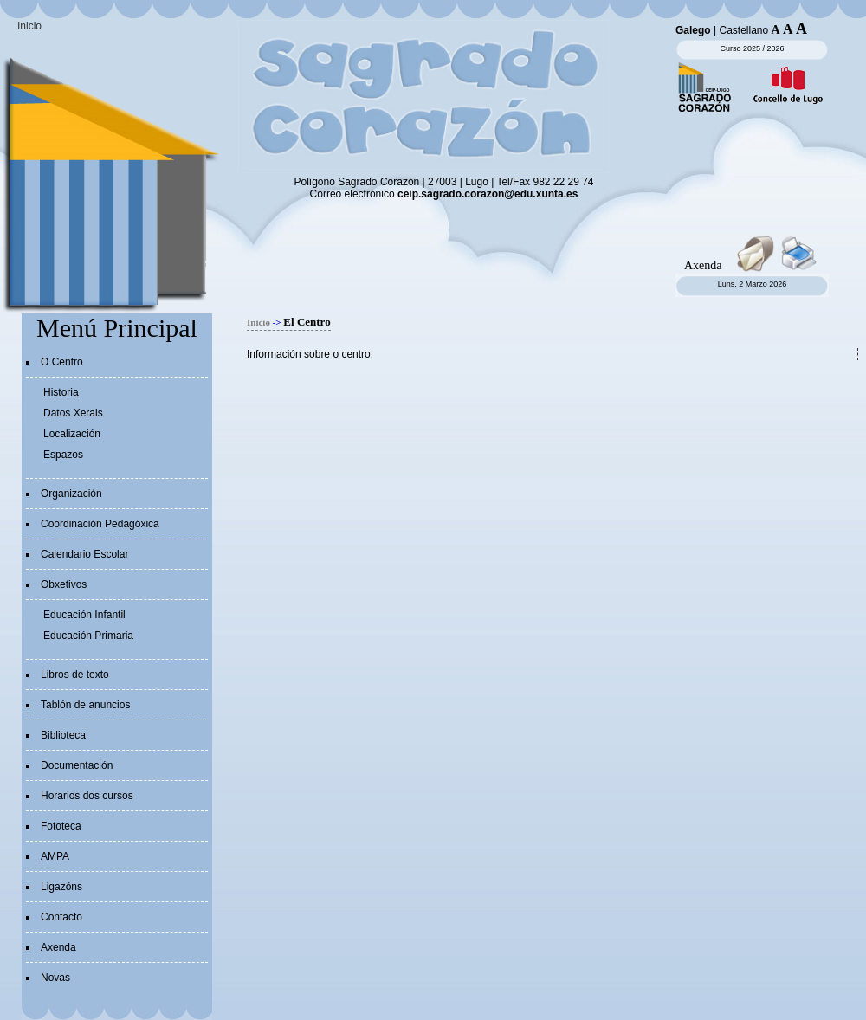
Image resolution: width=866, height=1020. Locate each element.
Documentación (77, 765)
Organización (71, 493)
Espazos (63, 455)
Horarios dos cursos (87, 796)
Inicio (29, 26)
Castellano (743, 30)
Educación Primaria (88, 635)
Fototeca (61, 826)
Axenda (58, 947)
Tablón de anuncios (85, 705)
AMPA (55, 856)
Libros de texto (75, 674)
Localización (71, 434)
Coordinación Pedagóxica (100, 524)
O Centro (62, 362)
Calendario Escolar (84, 554)
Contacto (61, 917)
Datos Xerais (73, 413)
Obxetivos (64, 584)
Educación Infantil (84, 615)
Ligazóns (61, 887)
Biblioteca (63, 735)
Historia (61, 392)
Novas (55, 978)
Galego (693, 30)
